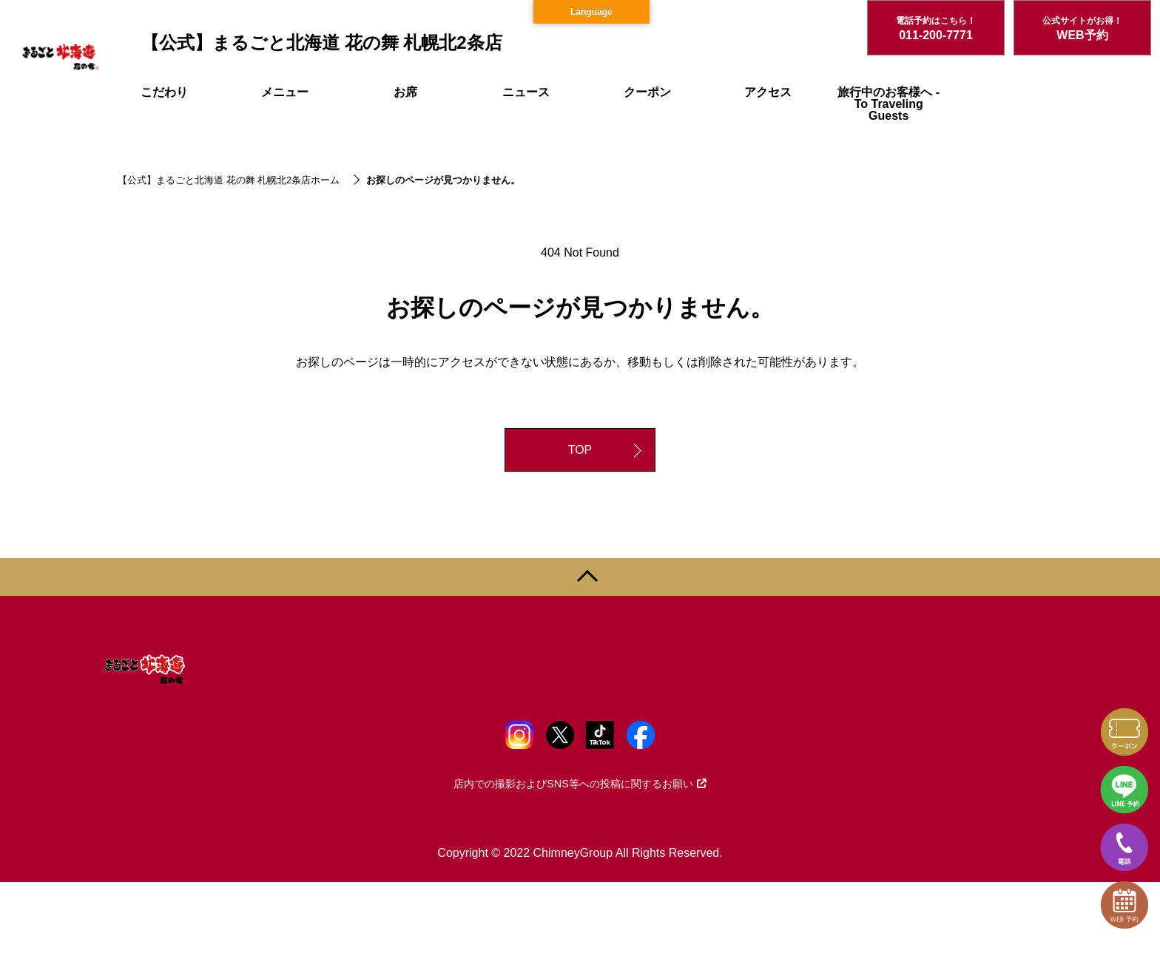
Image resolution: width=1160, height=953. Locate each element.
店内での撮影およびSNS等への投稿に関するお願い (580, 784)
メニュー (284, 92)
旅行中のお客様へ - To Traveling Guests (888, 104)
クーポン (647, 92)
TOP (580, 450)
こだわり (164, 92)
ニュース (526, 92)
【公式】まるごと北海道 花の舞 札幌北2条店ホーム (229, 180)
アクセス (768, 92)
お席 (405, 92)
